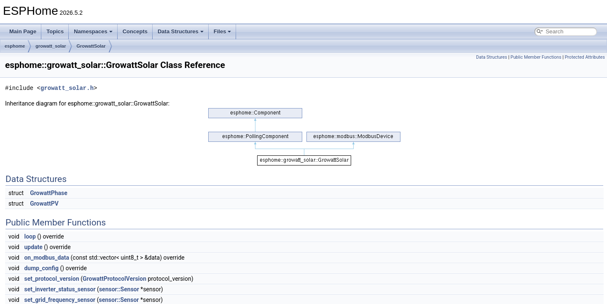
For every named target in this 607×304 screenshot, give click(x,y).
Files (222, 31)
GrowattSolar (90, 46)
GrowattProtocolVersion (114, 278)
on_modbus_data (46, 257)
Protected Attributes (585, 57)
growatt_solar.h (67, 88)
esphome (15, 46)
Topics (55, 31)
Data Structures (181, 31)
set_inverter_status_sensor (59, 289)
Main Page (22, 31)
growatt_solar (50, 46)
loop (29, 236)
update (33, 247)
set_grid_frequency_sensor (59, 299)
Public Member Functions (535, 57)
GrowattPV (44, 203)
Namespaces (93, 31)
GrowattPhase (48, 193)
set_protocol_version (51, 278)
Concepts (135, 31)
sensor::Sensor (119, 289)
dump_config (41, 268)
